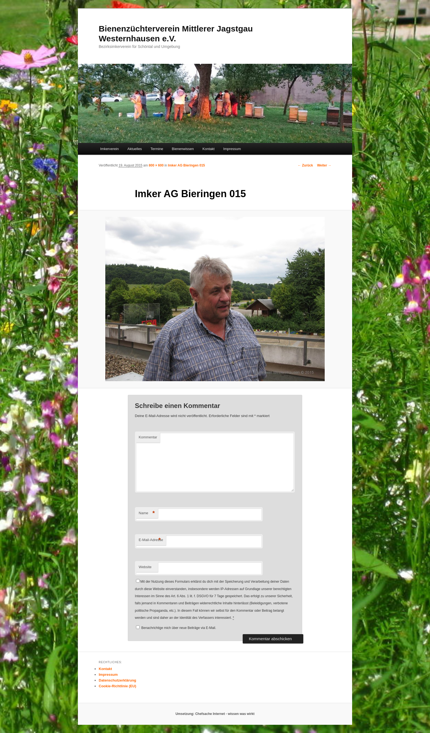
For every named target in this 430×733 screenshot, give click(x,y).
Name (147, 513)
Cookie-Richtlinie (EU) (117, 686)
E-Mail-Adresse (151, 540)
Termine (157, 149)
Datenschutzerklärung (117, 680)
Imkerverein (109, 149)
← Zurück (305, 165)
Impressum (232, 149)
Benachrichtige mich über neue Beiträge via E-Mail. (178, 628)
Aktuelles (135, 149)
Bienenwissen (183, 149)
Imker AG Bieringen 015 (186, 165)
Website (145, 567)
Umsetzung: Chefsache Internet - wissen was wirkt (215, 714)
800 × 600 (156, 165)
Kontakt (208, 149)
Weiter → (324, 165)
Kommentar (148, 437)
